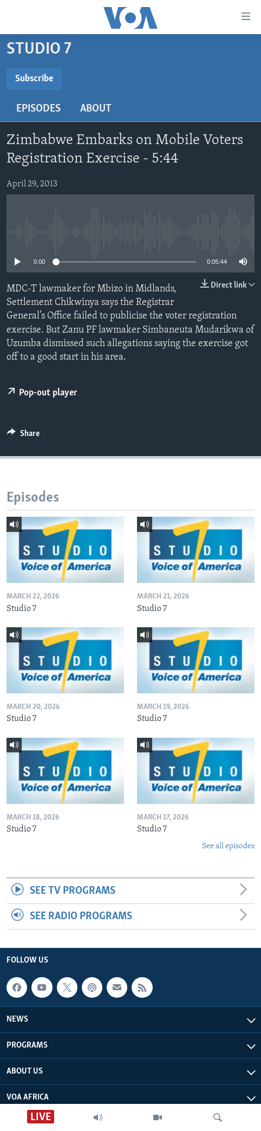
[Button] (23, 436)
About (96, 108)
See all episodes (228, 846)
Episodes (38, 108)
